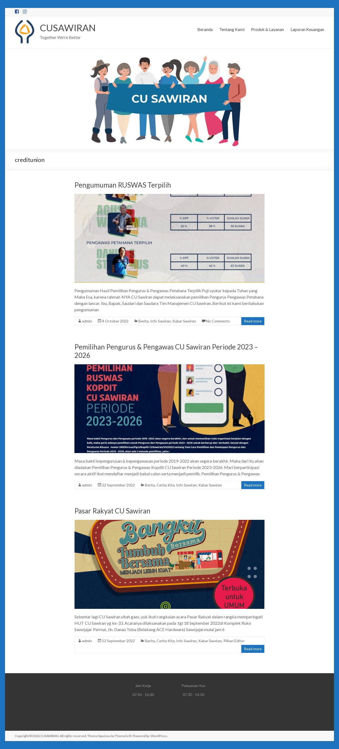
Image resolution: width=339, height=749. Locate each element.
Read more (253, 321)
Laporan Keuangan (307, 29)
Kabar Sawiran (184, 321)
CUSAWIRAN (68, 27)
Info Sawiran (160, 321)
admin (87, 321)
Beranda (205, 29)
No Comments (218, 321)
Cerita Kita (166, 485)
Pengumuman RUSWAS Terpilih (122, 185)
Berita (144, 321)
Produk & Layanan (267, 29)
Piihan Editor (234, 641)
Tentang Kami (231, 29)
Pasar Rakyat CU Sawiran (112, 511)
